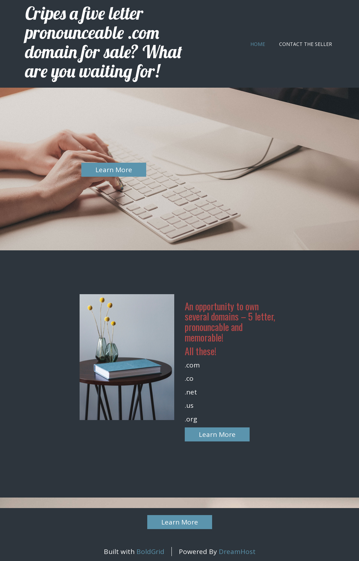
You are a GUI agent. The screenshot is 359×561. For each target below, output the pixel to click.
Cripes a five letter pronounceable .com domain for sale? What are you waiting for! (103, 42)
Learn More (113, 169)
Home (257, 44)
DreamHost (237, 551)
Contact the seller (305, 44)
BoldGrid (150, 551)
